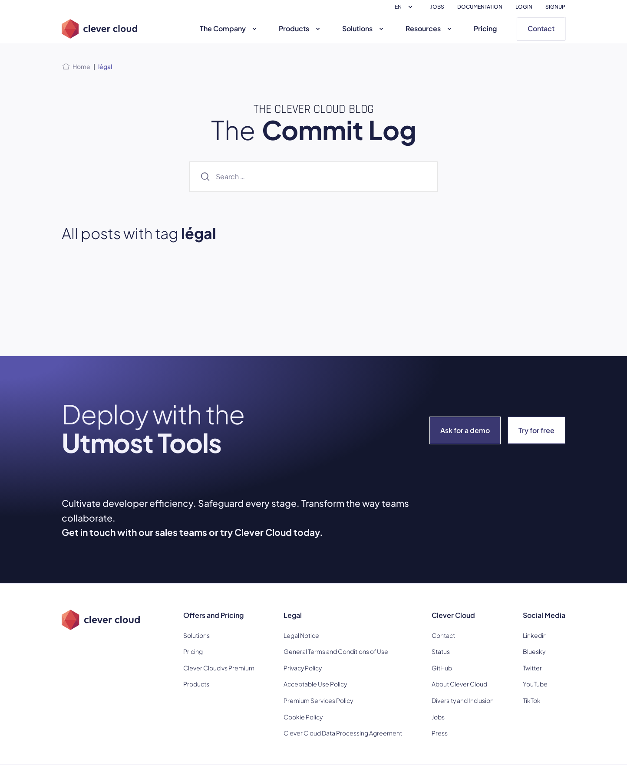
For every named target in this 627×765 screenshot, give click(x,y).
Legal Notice (301, 635)
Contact (541, 28)
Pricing (485, 28)
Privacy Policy (303, 668)
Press (440, 733)
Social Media (544, 615)
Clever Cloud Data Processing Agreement (343, 733)
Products (300, 28)
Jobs (438, 717)
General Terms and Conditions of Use (336, 651)
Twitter (532, 668)
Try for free (536, 430)
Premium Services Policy (318, 700)
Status (441, 651)
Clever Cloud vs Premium (218, 668)
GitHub (442, 668)
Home (81, 66)
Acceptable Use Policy (315, 684)
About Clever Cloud (459, 684)
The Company (229, 28)
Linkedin (535, 635)
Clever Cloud (453, 615)
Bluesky (534, 651)
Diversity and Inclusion (463, 700)
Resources (430, 28)
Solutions (364, 28)
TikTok (532, 700)
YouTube (535, 684)
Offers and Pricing (213, 615)
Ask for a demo (465, 430)
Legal (293, 615)
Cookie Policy (303, 717)
